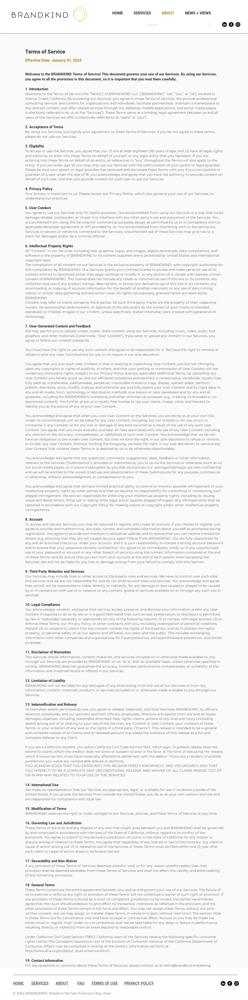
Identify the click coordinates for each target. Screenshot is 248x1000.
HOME (18, 983)
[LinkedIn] (224, 24)
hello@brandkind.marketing (187, 965)
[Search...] (172, 24)
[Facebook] (231, 24)
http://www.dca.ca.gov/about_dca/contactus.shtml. (67, 951)
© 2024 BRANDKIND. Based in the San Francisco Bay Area (62, 993)
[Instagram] (238, 24)
